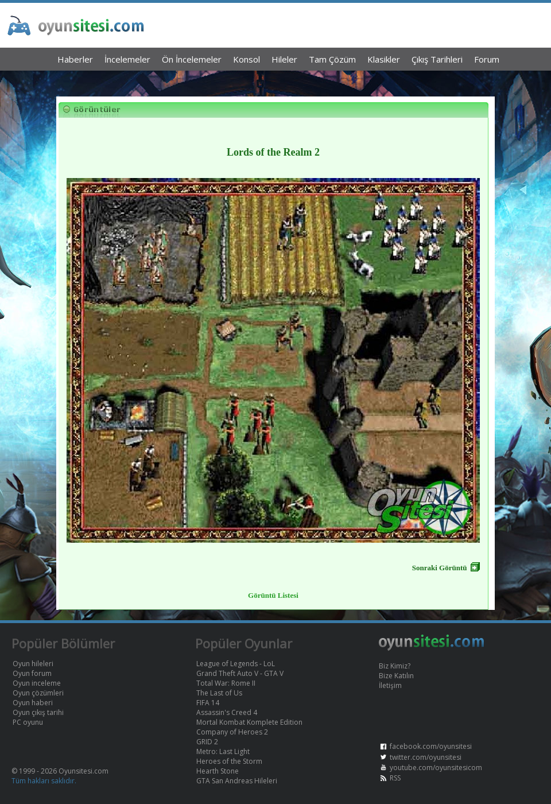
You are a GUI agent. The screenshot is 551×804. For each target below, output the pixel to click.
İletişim (390, 685)
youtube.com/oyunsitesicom (436, 767)
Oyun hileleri (33, 663)
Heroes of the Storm (229, 761)
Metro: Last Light (223, 751)
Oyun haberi (33, 703)
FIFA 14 (207, 703)
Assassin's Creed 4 (226, 712)
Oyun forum (32, 673)
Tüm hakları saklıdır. (43, 781)
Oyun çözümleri (38, 693)
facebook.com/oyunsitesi (431, 746)
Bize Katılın (396, 676)
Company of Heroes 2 (232, 732)
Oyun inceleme (37, 683)
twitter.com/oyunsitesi (425, 757)
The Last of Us (219, 693)
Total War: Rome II (225, 683)
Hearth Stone (217, 771)
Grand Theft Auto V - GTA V (240, 673)
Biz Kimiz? (394, 666)
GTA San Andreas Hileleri (236, 781)
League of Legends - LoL (235, 663)
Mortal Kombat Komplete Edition (249, 722)
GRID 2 (207, 742)
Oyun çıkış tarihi (38, 712)
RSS (395, 778)
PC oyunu (28, 722)
